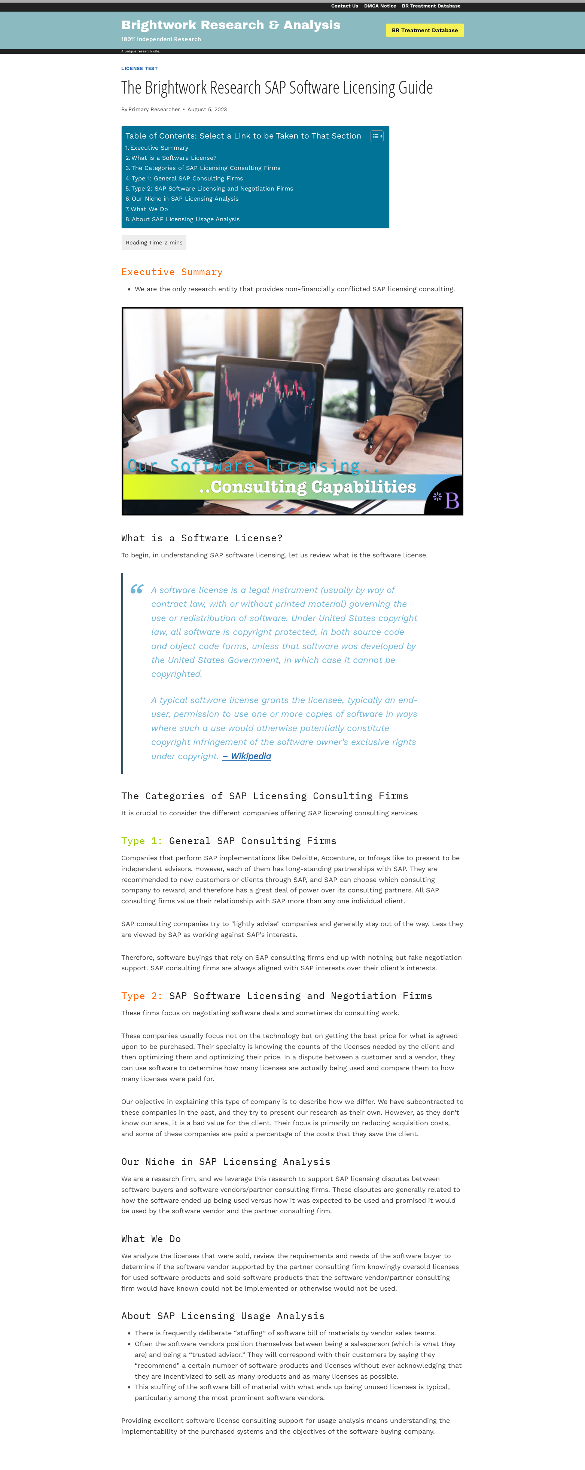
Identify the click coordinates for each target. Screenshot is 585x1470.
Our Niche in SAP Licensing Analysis (185, 198)
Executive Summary (159, 147)
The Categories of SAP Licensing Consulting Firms (206, 167)
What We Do (149, 209)
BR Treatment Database (431, 6)
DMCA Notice (380, 6)
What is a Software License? (174, 157)
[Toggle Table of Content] (373, 136)
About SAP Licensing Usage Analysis (186, 219)
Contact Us (344, 6)
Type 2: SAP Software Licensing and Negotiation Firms (212, 188)
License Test (139, 68)
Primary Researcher (154, 109)
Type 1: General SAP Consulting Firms (187, 178)
